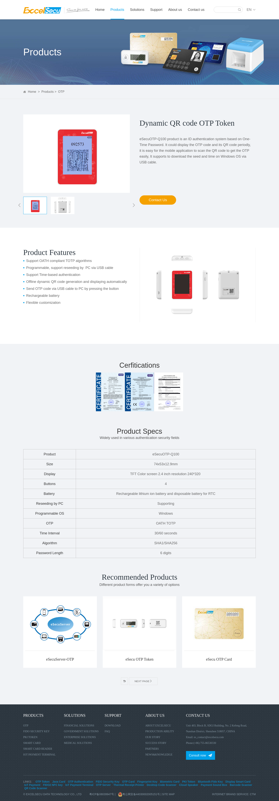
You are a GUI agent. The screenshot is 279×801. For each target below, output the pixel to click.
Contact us (196, 10)
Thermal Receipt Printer (128, 784)
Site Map (168, 794)
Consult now (197, 755)
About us (175, 10)
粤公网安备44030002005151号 (139, 794)
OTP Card (128, 781)
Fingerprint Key (147, 781)
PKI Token (30, 737)
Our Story (152, 737)
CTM (253, 794)
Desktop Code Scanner (161, 784)
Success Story (155, 742)
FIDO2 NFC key (53, 784)
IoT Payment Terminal (39, 754)
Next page (143, 681)
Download (113, 725)
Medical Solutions (78, 742)
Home (100, 10)
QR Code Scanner (35, 788)
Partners (152, 748)
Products (117, 10)
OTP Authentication (80, 781)
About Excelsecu (158, 725)
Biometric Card (169, 781)
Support (156, 10)
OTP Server (103, 784)
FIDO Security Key (36, 731)
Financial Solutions (79, 725)
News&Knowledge (158, 754)
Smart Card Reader (37, 748)
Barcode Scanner (241, 784)
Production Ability (159, 731)
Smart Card (32, 742)
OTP (61, 91)
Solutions (137, 10)
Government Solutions (81, 731)
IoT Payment (32, 784)
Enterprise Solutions (80, 737)
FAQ (107, 731)
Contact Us (159, 201)
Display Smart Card (238, 781)
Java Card (58, 781)
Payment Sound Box (214, 784)
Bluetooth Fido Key (210, 781)
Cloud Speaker (188, 784)
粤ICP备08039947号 (101, 794)
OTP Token (42, 781)
